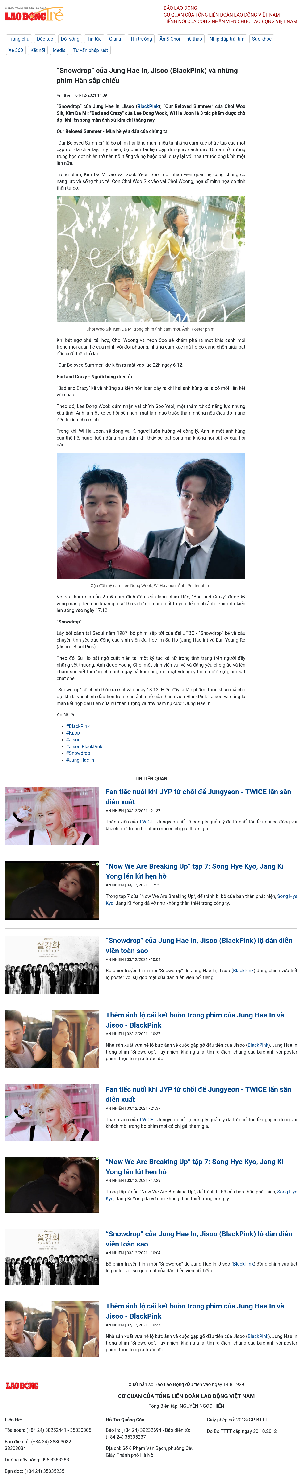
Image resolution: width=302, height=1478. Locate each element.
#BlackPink (78, 726)
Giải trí (116, 39)
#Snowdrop (78, 753)
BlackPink (148, 106)
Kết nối (38, 50)
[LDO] (52, 817)
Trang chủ (18, 39)
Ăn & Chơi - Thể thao (180, 39)
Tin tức (94, 39)
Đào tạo (45, 39)
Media (59, 50)
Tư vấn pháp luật (90, 50)
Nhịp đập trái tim (227, 39)
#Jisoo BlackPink (84, 746)
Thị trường (141, 39)
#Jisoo (73, 740)
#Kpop (73, 733)
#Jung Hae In (80, 760)
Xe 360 (15, 50)
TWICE (146, 822)
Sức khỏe (262, 39)
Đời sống (70, 39)
